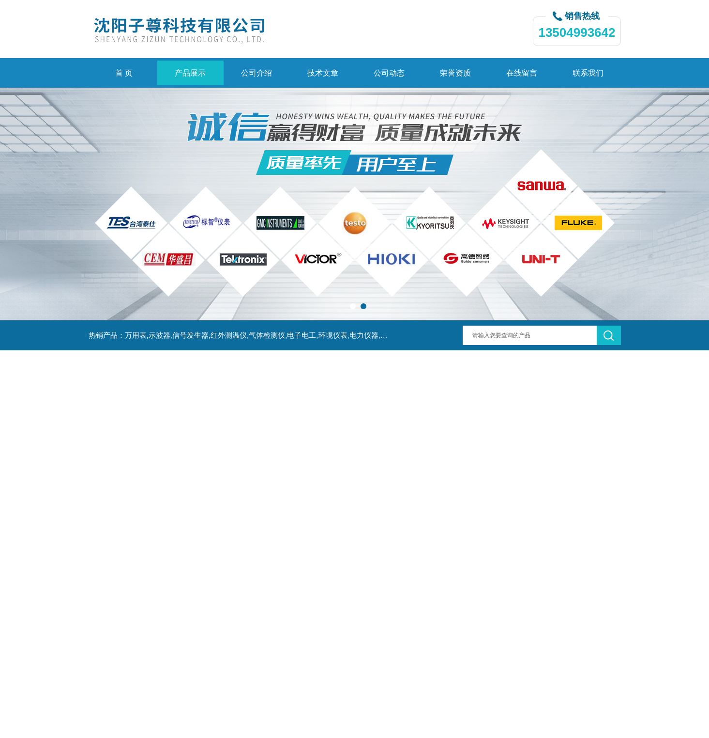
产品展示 (190, 73)
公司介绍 (256, 73)
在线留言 (521, 73)
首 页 (124, 73)
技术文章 (322, 73)
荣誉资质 (455, 73)
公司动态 (389, 73)
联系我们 (588, 73)
